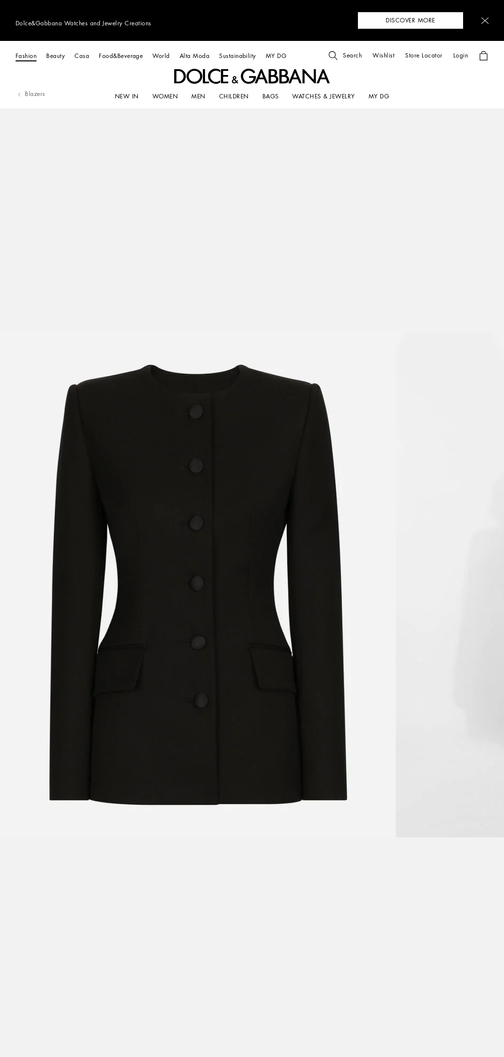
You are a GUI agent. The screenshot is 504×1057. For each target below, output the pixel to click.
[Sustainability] (237, 55)
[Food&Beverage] (121, 55)
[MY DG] (276, 55)
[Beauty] (55, 55)
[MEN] (198, 96)
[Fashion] (26, 55)
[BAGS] (270, 96)
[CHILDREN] (234, 96)
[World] (160, 55)
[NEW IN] (127, 96)
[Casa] (82, 55)
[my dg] (379, 96)
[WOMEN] (165, 96)
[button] (485, 20)
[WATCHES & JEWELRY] (323, 96)
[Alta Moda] (194, 55)
